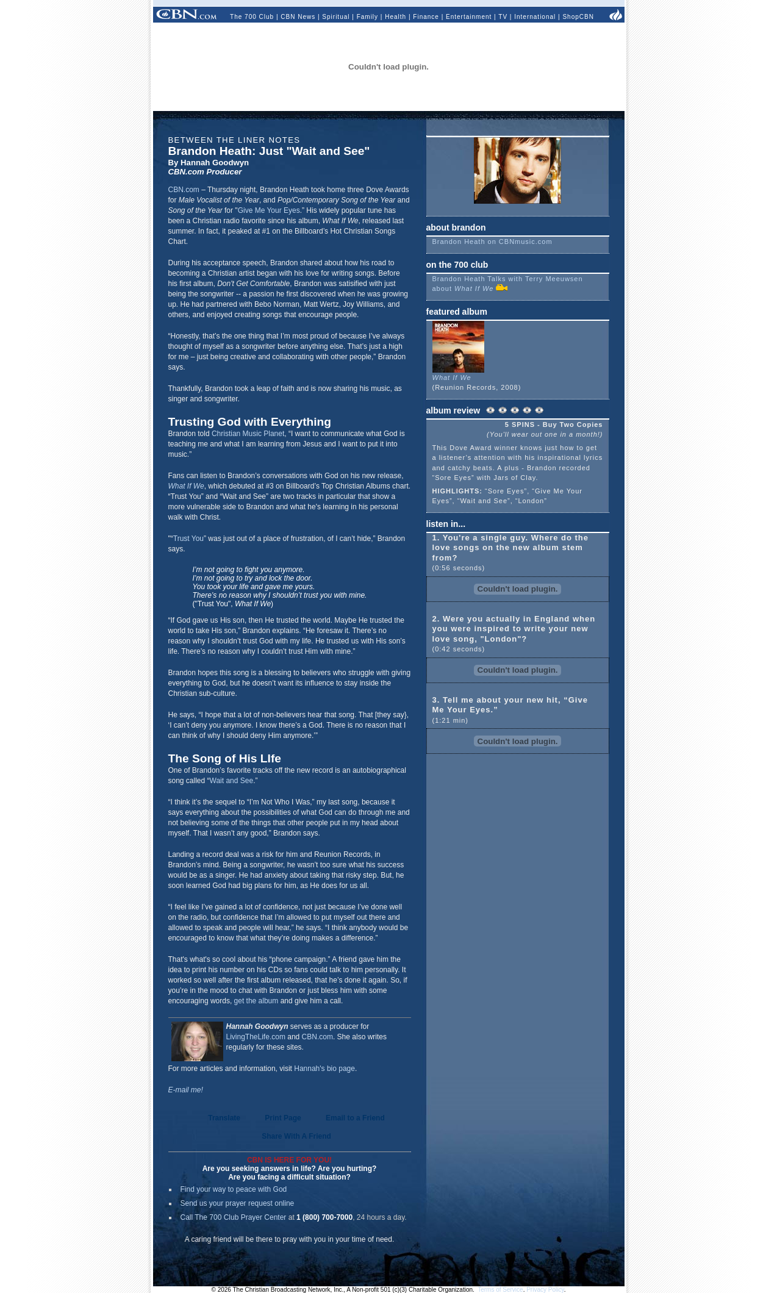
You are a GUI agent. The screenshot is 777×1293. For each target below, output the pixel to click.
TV (502, 16)
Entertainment (469, 16)
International (535, 16)
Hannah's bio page (324, 1068)
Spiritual (335, 16)
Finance (426, 16)
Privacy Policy (545, 1289)
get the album (256, 1001)
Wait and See (232, 780)
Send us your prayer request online (238, 1203)
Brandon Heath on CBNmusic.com (492, 241)
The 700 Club (252, 16)
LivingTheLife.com (255, 1037)
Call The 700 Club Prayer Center (234, 1217)
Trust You (188, 538)
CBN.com (183, 189)
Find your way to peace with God (234, 1189)
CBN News (298, 16)
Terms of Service (500, 1289)
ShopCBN (577, 16)
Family (367, 16)
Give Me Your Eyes (269, 210)
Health (395, 16)
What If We (186, 486)
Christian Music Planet (248, 433)
